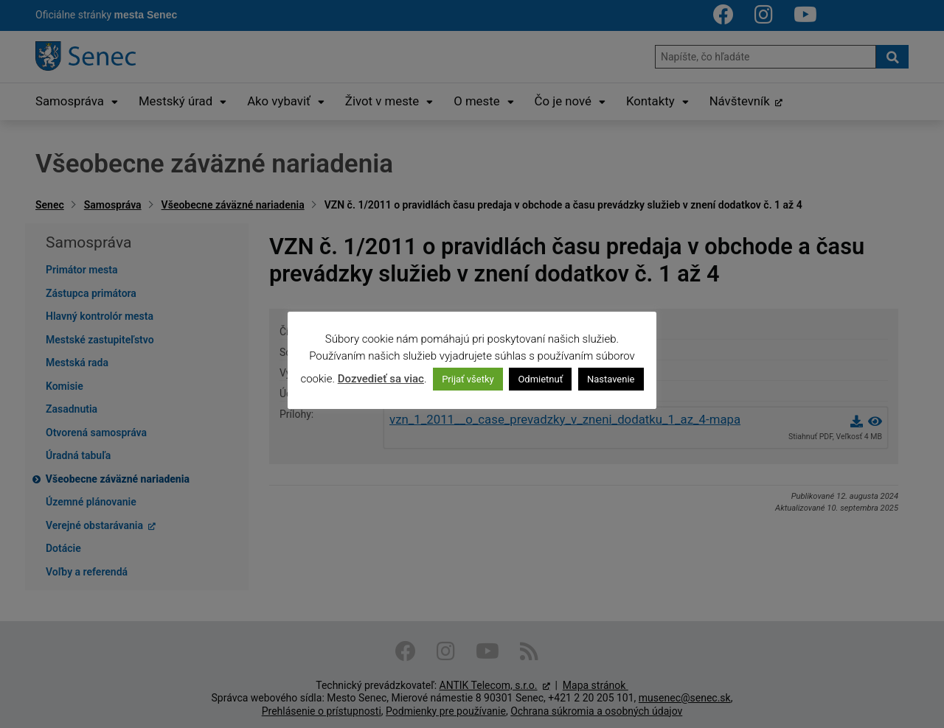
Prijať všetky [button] (468, 379)
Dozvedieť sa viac (381, 378)
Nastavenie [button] (611, 379)
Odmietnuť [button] (540, 379)
